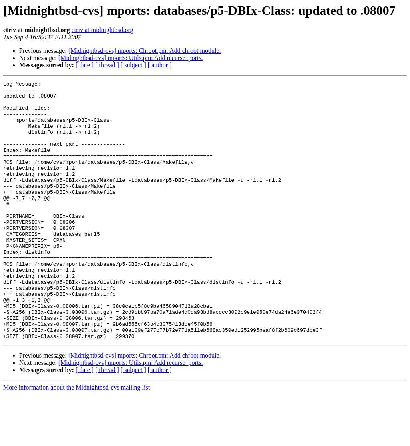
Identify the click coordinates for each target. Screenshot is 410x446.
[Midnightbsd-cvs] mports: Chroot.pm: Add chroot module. (144, 50)
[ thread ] (107, 65)
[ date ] (85, 65)
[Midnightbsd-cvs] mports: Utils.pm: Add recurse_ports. (130, 57)
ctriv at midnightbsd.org (102, 29)
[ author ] (160, 65)
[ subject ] (133, 65)
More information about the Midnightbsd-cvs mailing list (76, 439)
